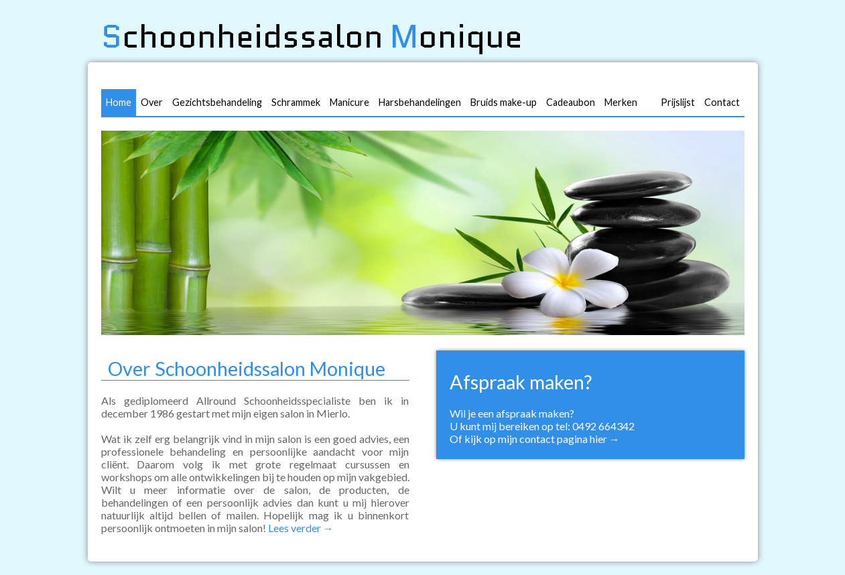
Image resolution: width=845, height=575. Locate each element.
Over (152, 102)
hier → (605, 438)
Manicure (349, 102)
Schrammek (295, 102)
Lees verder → (301, 527)
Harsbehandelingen (420, 102)
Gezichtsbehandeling (217, 102)
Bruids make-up (503, 102)
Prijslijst (678, 102)
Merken (620, 102)
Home (118, 102)
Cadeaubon (570, 102)
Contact (722, 102)
